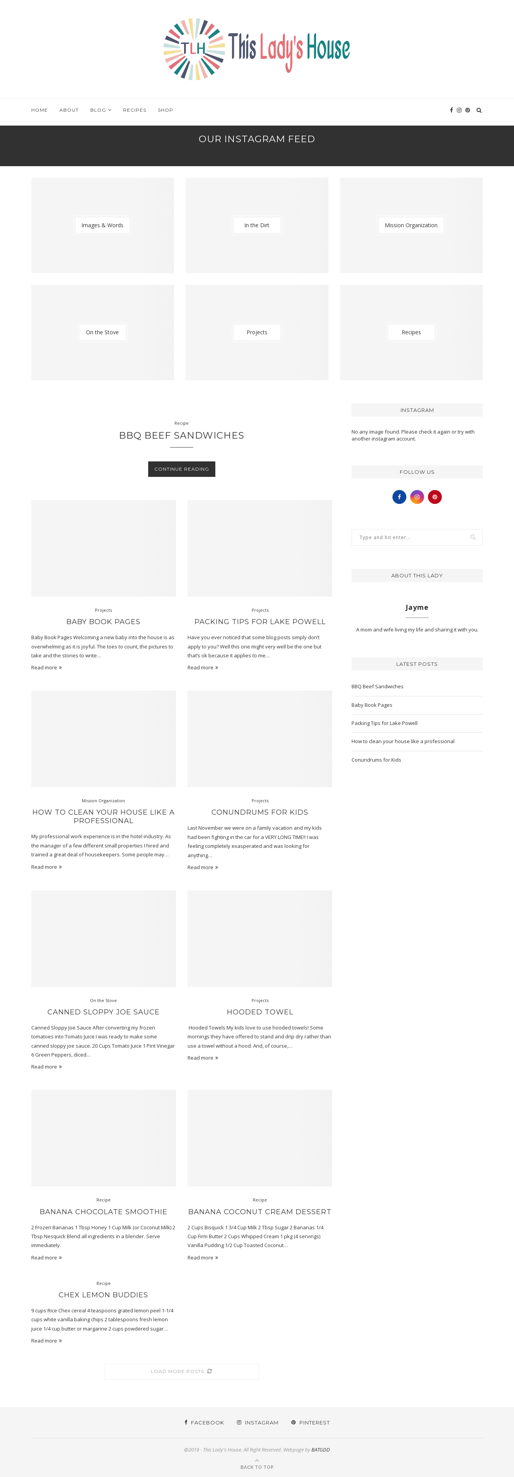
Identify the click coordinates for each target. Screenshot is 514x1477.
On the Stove (103, 1000)
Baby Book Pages (103, 622)
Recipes (134, 110)
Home (39, 110)
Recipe (181, 422)
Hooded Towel (260, 1012)
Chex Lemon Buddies (103, 1295)
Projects (103, 610)
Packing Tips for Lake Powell (260, 622)
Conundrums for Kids (259, 812)
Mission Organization (103, 800)
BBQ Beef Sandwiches (181, 435)
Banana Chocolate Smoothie (103, 1212)
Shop (165, 110)
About (69, 110)
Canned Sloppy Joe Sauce (103, 1012)
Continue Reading (181, 469)
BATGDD (320, 1449)
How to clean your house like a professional (103, 816)
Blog (98, 110)
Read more (46, 667)
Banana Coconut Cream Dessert (259, 1212)
